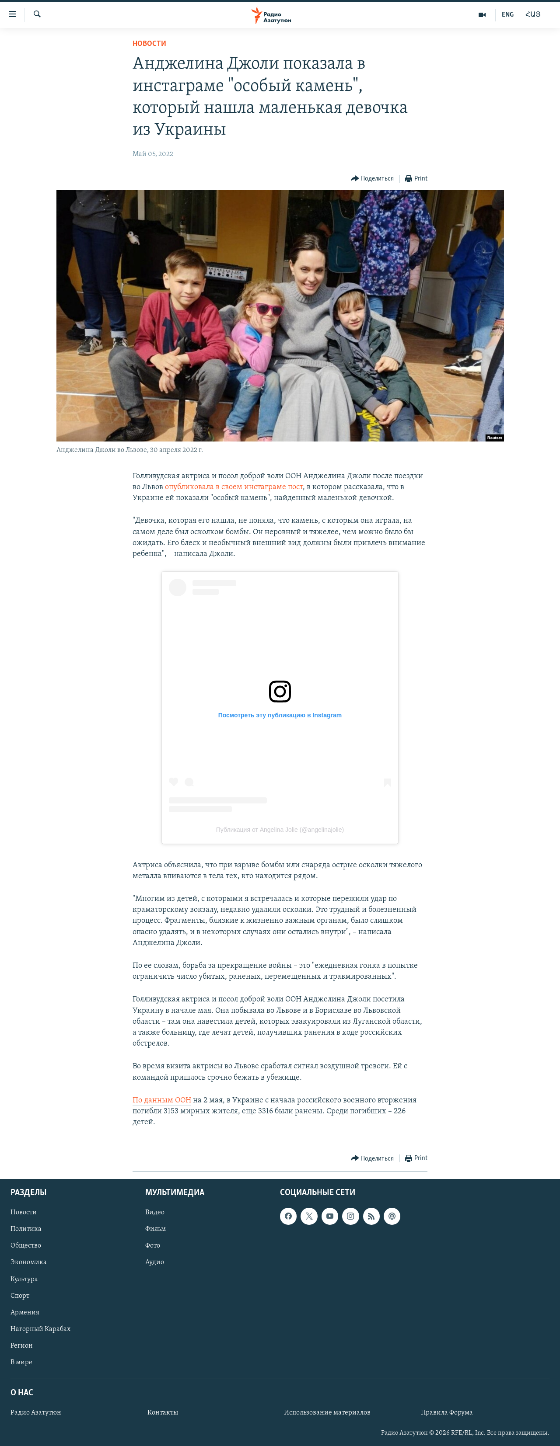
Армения (24, 1312)
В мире (21, 1362)
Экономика (28, 1262)
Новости (149, 44)
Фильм (155, 1229)
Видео (154, 1213)
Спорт (19, 1296)
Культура (24, 1279)
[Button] (372, 179)
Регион (21, 1345)
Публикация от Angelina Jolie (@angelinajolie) (280, 829)
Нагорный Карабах (40, 1329)
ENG (508, 14)
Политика (26, 1229)
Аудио (154, 1262)
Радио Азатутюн (35, 1413)
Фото (152, 1246)
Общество (25, 1246)
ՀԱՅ (533, 14)
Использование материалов (327, 1413)
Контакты (162, 1413)
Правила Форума (447, 1413)
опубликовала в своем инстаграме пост (234, 487)
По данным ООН (162, 1100)
